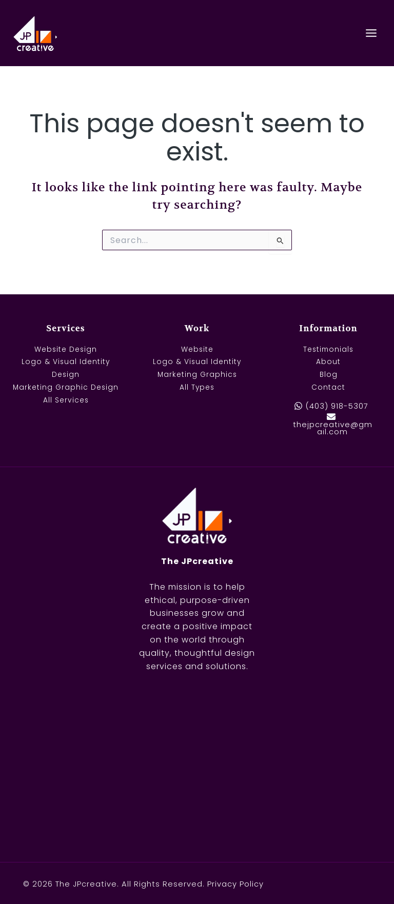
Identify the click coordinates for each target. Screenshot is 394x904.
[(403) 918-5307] (331, 406)
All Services (65, 400)
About (329, 362)
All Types (197, 387)
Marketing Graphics (197, 375)
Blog (328, 375)
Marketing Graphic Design (66, 387)
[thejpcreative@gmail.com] (331, 424)
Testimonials (328, 349)
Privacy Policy (235, 884)
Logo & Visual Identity (197, 362)
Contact (328, 387)
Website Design (65, 349)
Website (197, 349)
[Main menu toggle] (371, 33)
